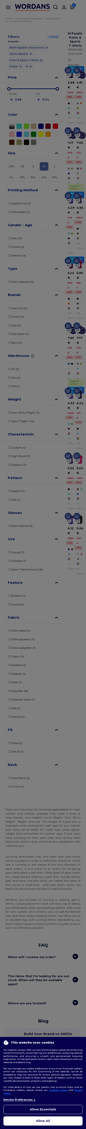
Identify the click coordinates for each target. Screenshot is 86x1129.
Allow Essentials (43, 1109)
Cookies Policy (58, 1090)
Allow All (43, 1121)
